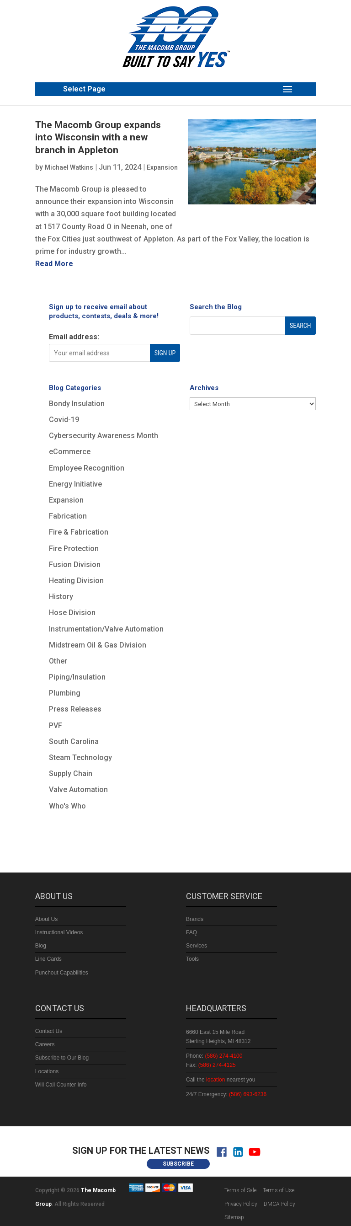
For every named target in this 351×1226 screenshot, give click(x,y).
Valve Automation (78, 789)
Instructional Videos (59, 932)
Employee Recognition (86, 468)
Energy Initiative (75, 484)
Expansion (162, 167)
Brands (194, 919)
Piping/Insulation (77, 677)
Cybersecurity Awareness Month (103, 435)
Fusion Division (75, 564)
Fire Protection (74, 548)
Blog (40, 945)
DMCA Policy (279, 1204)
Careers (45, 1044)
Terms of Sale (240, 1190)
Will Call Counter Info (61, 1084)
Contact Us (48, 1031)
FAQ (191, 932)
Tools (192, 959)
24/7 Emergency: (226, 1094)
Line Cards (48, 959)
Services (196, 945)
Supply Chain (70, 773)
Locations (46, 1071)
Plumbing (64, 693)
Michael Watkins (69, 167)
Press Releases (75, 709)
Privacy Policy (240, 1204)
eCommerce (69, 451)
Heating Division (76, 580)
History (61, 596)
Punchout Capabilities (61, 972)
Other (58, 661)
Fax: (211, 1065)
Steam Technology (80, 757)
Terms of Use (278, 1190)
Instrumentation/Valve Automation (106, 629)
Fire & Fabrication (78, 532)
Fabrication (68, 516)
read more (54, 263)
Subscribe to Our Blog (62, 1058)
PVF (55, 725)
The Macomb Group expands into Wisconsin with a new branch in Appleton (98, 137)
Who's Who (67, 806)
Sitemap (234, 1217)
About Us (46, 919)
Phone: (214, 1056)
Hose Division (72, 612)
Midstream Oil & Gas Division (97, 645)
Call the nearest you (220, 1079)
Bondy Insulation (77, 403)
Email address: (74, 336)
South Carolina (74, 741)
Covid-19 (64, 419)
